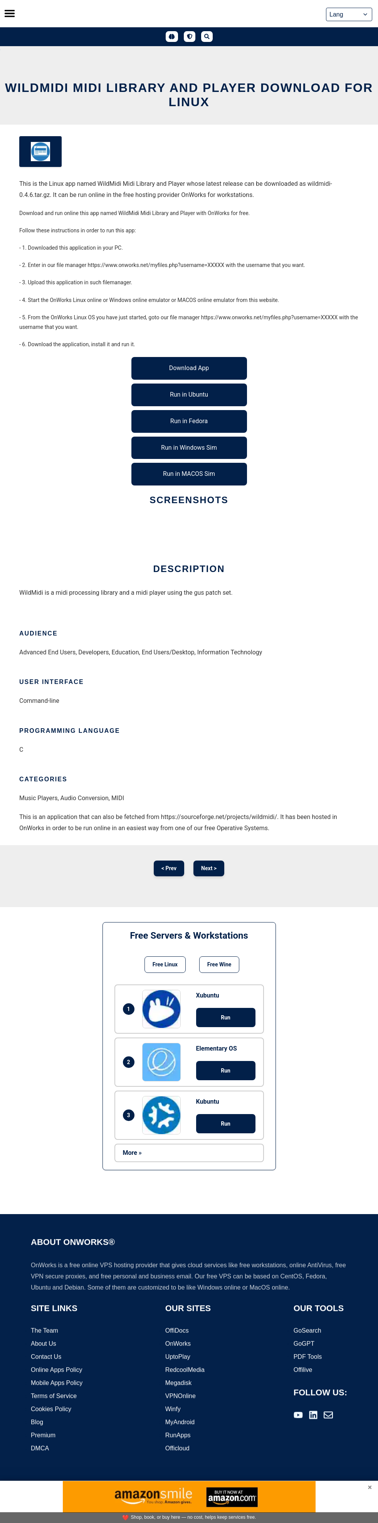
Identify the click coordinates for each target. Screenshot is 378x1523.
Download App (189, 368)
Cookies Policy (51, 1409)
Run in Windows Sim (189, 447)
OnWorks (178, 1344)
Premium (43, 1435)
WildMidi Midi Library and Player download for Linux (189, 95)
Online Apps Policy (56, 1370)
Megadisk (178, 1383)
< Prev (168, 868)
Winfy (173, 1409)
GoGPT (304, 1344)
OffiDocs (177, 1331)
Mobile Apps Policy (56, 1383)
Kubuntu (207, 1101)
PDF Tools (308, 1357)
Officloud (177, 1448)
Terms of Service (54, 1396)
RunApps (178, 1435)
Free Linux (165, 964)
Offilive (303, 1370)
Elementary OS (216, 1048)
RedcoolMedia (185, 1370)
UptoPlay (177, 1357)
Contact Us (46, 1357)
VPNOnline (180, 1396)
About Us (43, 1344)
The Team (44, 1331)
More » (132, 1152)
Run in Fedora (189, 421)
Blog (37, 1422)
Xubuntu (207, 995)
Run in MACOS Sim (189, 473)
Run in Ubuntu (189, 394)
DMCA (40, 1448)
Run (225, 1017)
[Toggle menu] (9, 13)
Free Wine (219, 964)
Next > (209, 868)
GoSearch (307, 1331)
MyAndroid (180, 1422)
